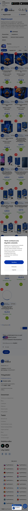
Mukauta (14, 266)
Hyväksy (14, 262)
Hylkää (14, 270)
